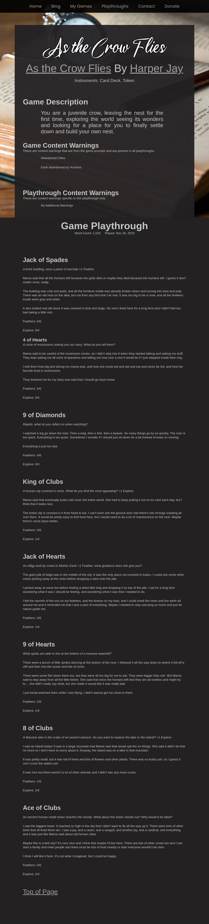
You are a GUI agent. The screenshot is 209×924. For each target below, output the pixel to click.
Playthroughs (115, 6)
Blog (55, 6)
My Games (81, 6)
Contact (146, 6)
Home (36, 6)
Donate (172, 6)
